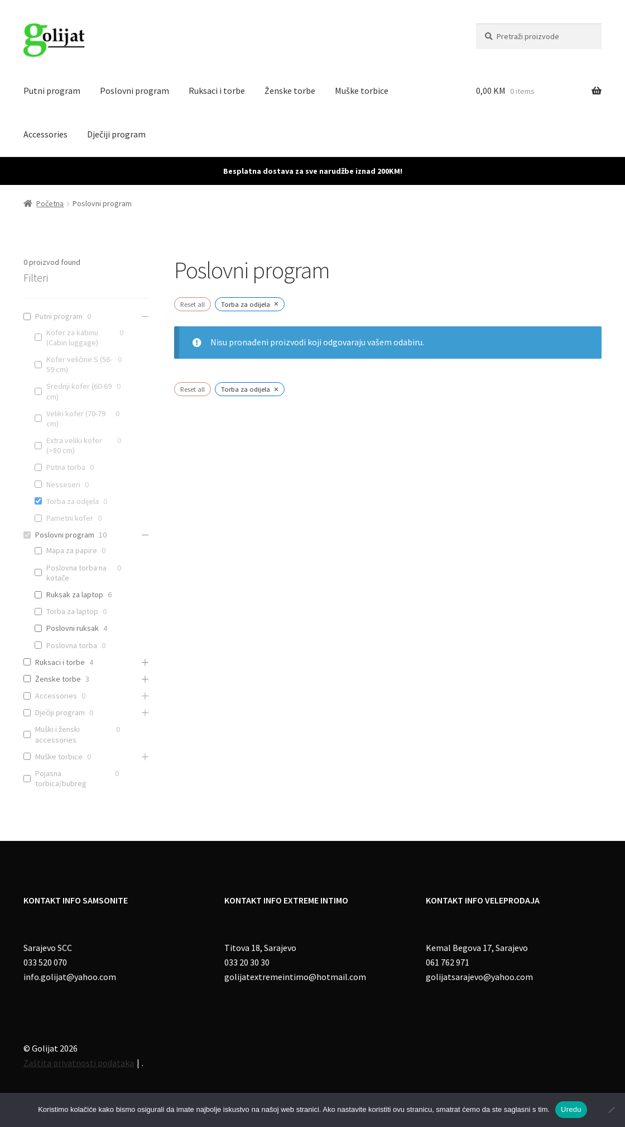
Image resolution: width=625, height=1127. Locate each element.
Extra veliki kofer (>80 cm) (74, 445)
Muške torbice (361, 90)
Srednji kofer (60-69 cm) (79, 391)
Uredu (571, 1109)
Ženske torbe (290, 90)
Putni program (51, 90)
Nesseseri (63, 484)
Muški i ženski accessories (57, 734)
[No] (611, 1109)
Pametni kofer (69, 518)
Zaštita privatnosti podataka (78, 1062)
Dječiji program (116, 134)
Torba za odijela (72, 501)
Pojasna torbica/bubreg (60, 778)
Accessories (45, 134)
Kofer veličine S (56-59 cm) (79, 364)
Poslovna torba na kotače (76, 573)
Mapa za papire (71, 550)
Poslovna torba (71, 645)
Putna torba (65, 467)
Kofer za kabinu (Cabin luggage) (72, 337)
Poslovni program (134, 90)
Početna (50, 203)
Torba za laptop (72, 611)
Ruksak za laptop (74, 594)
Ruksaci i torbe (217, 90)
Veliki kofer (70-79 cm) (75, 418)
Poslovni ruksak (72, 628)
